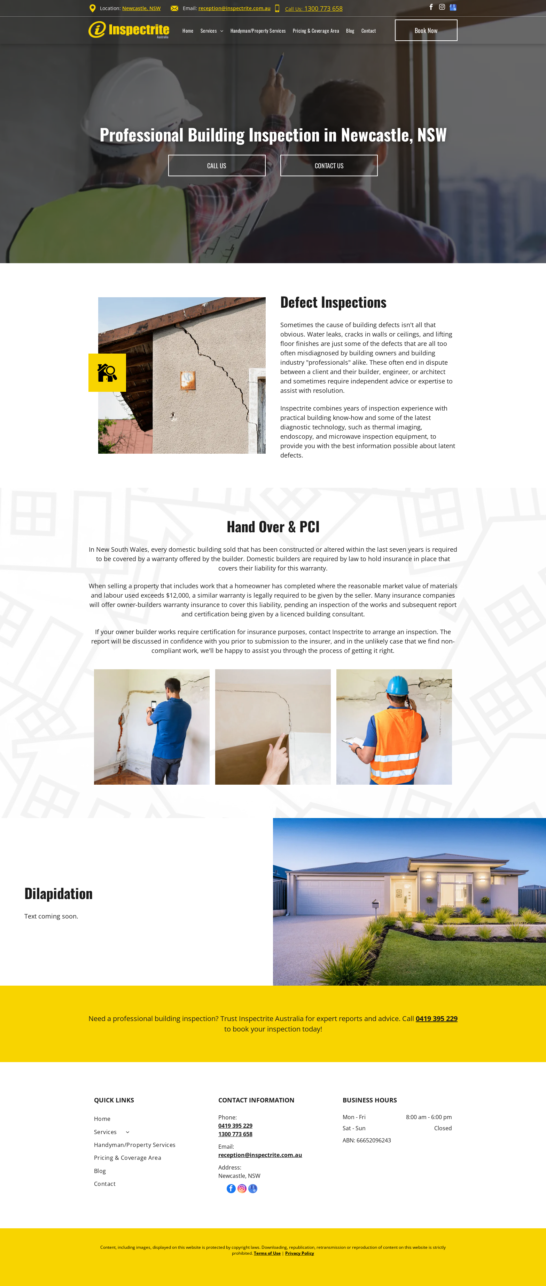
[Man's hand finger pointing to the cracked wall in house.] (273, 727)
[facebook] (431, 8)
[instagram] (442, 8)
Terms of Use (267, 1253)
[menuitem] (188, 30)
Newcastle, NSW (141, 8)
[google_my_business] (453, 8)
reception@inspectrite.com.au (234, 8)
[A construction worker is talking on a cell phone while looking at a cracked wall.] (394, 727)
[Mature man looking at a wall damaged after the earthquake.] (152, 727)
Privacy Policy (299, 1253)
